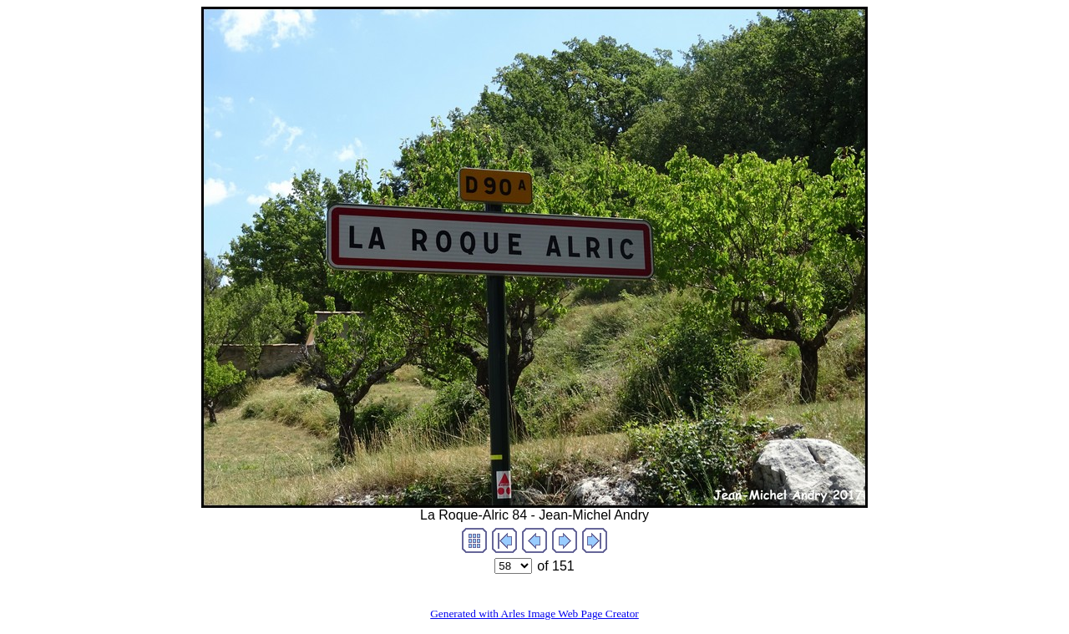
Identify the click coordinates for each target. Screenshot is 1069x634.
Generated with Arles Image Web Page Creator (534, 613)
